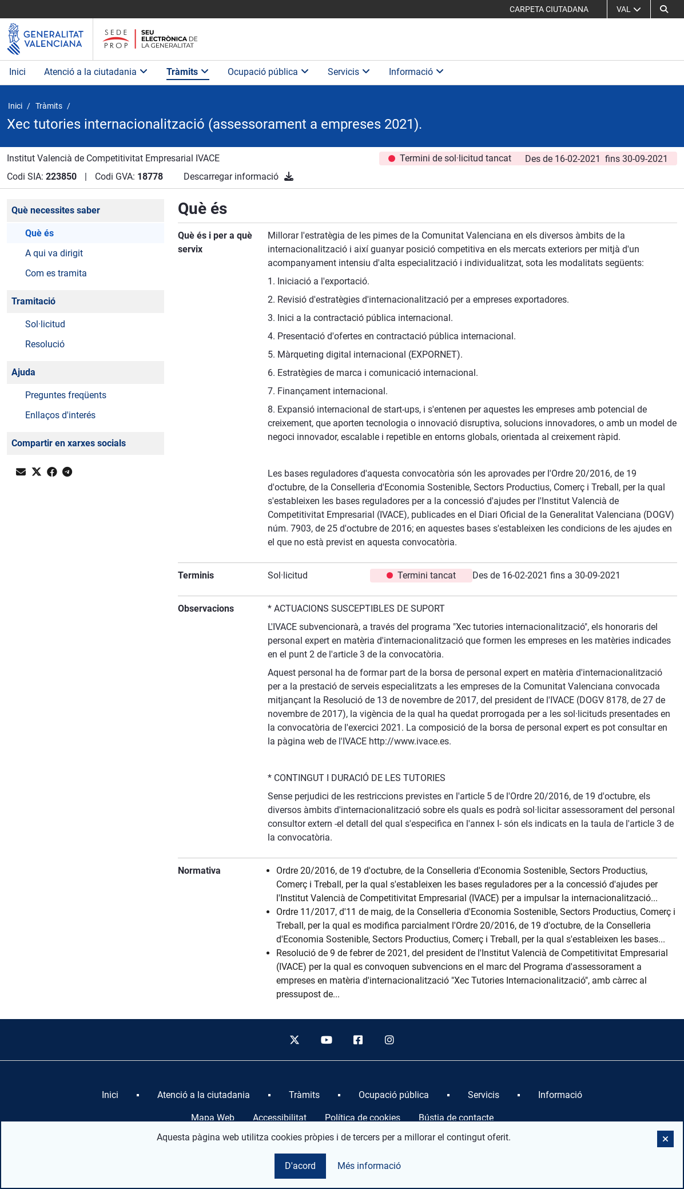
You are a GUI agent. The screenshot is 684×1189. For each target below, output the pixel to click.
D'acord (300, 1165)
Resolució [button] (45, 344)
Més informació (369, 1165)
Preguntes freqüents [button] (65, 395)
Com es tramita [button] (56, 273)
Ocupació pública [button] (268, 71)
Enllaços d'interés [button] (60, 415)
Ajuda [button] (23, 372)
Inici (17, 71)
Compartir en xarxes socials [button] (68, 443)
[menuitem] (110, 1095)
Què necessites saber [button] (55, 210)
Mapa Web (212, 1117)
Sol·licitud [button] (45, 324)
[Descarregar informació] (288, 176)
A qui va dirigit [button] (54, 253)
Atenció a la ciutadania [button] (96, 71)
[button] (664, 9)
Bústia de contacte (456, 1117)
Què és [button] (39, 233)
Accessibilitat (280, 1117)
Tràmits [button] (187, 71)
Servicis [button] (349, 71)
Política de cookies (362, 1117)
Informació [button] (416, 71)
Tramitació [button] (33, 301)
